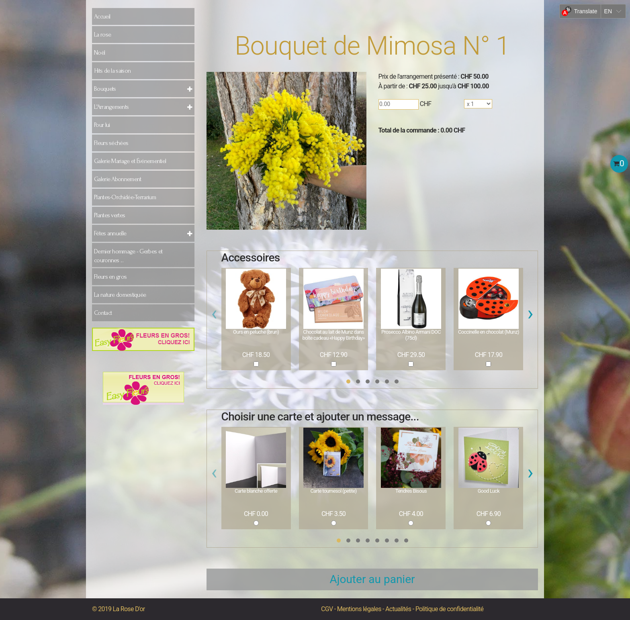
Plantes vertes (109, 215)
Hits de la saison (112, 70)
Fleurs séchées (111, 143)
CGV (327, 609)
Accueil (102, 16)
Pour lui (102, 124)
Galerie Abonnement (117, 179)
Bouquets (105, 88)
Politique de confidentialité (449, 609)
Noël (99, 52)
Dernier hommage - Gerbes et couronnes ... (128, 256)
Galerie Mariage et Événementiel (130, 161)
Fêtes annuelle (110, 233)
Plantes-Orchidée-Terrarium (125, 197)
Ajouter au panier (372, 579)
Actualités (398, 609)
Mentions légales (359, 609)
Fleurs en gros (110, 276)
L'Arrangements (111, 106)
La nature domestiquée (120, 294)
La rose (102, 34)
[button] (348, 381)
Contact (103, 312)
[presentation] (214, 315)
